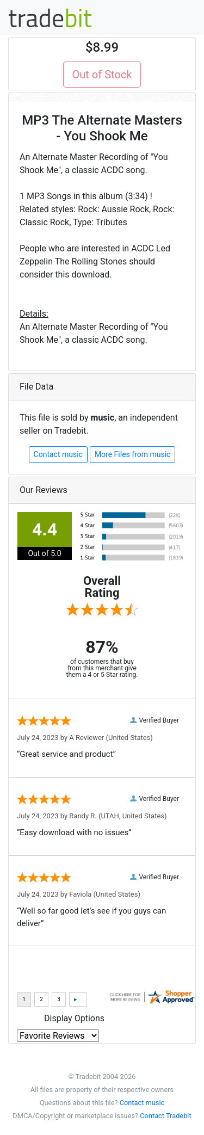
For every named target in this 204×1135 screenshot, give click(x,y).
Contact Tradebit (165, 1116)
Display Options (74, 1018)
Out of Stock (102, 74)
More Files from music (133, 454)
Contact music (58, 454)
